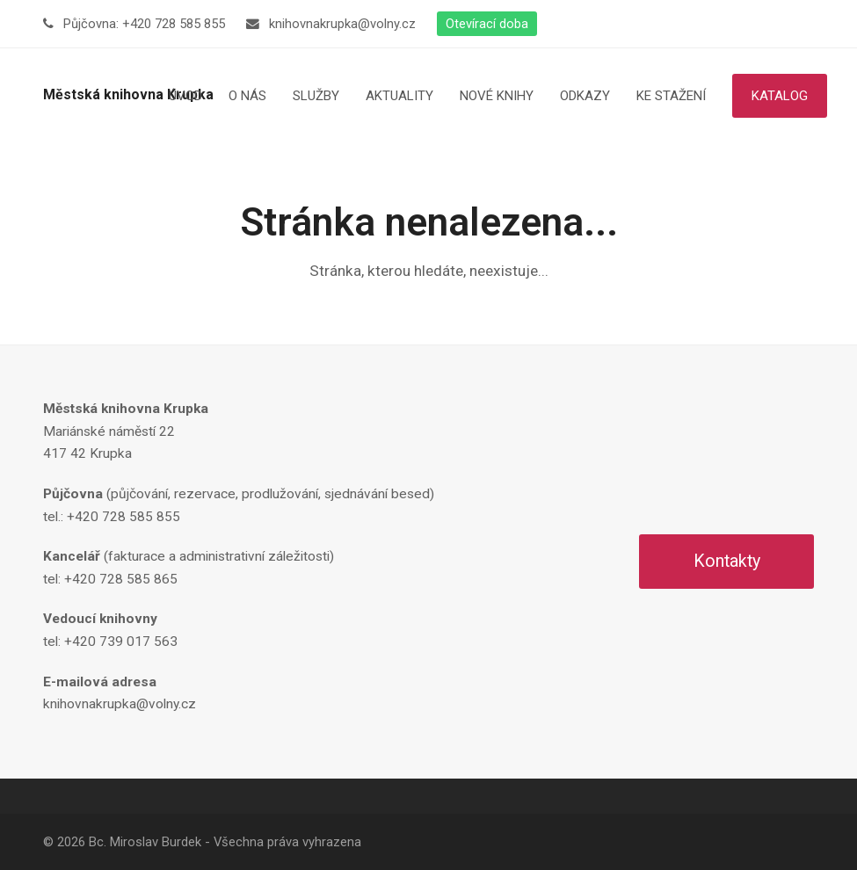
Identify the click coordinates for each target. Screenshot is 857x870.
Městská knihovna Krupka (128, 94)
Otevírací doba (487, 24)
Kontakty (727, 561)
